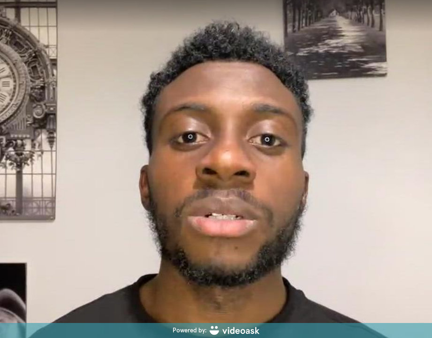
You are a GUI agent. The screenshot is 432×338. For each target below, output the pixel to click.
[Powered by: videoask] (216, 330)
